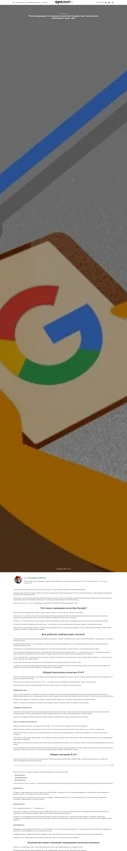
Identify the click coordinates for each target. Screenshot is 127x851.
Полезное (44, 2)
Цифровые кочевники (33, 2)
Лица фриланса (20, 2)
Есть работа (100, 2)
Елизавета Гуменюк (37, 578)
